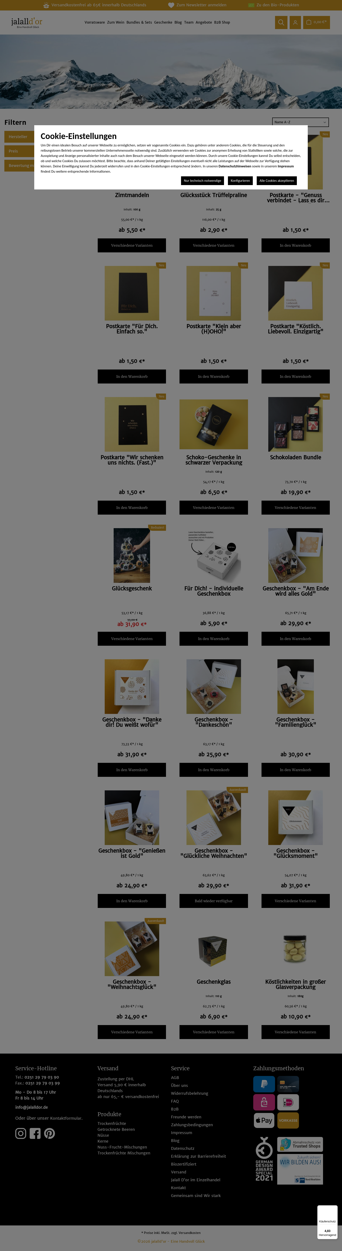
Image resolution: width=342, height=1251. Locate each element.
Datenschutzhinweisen (235, 166)
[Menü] (335, 1208)
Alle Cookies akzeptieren (277, 181)
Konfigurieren (240, 181)
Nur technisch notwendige (202, 181)
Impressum (286, 166)
